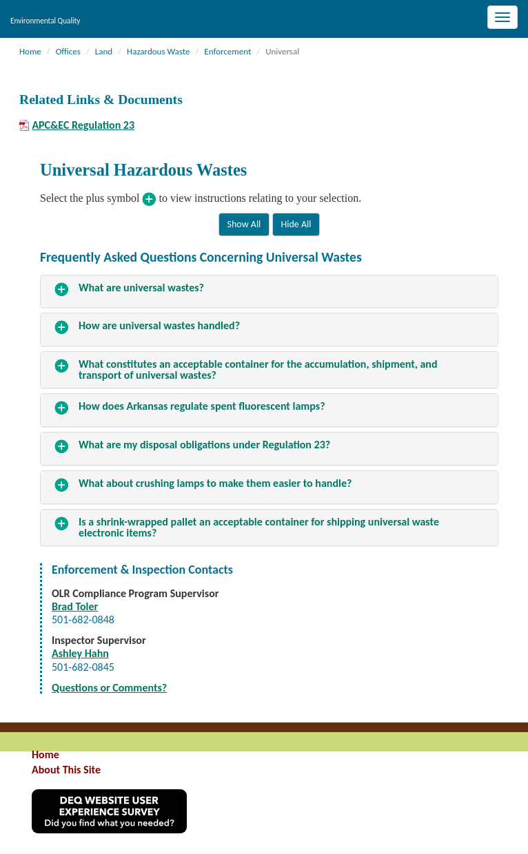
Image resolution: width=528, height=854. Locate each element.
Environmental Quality (45, 20)
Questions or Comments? (109, 687)
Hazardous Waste (158, 51)
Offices (68, 51)
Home (30, 51)
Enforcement (227, 51)
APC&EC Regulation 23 (83, 125)
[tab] (269, 291)
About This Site (66, 769)
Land (103, 51)
